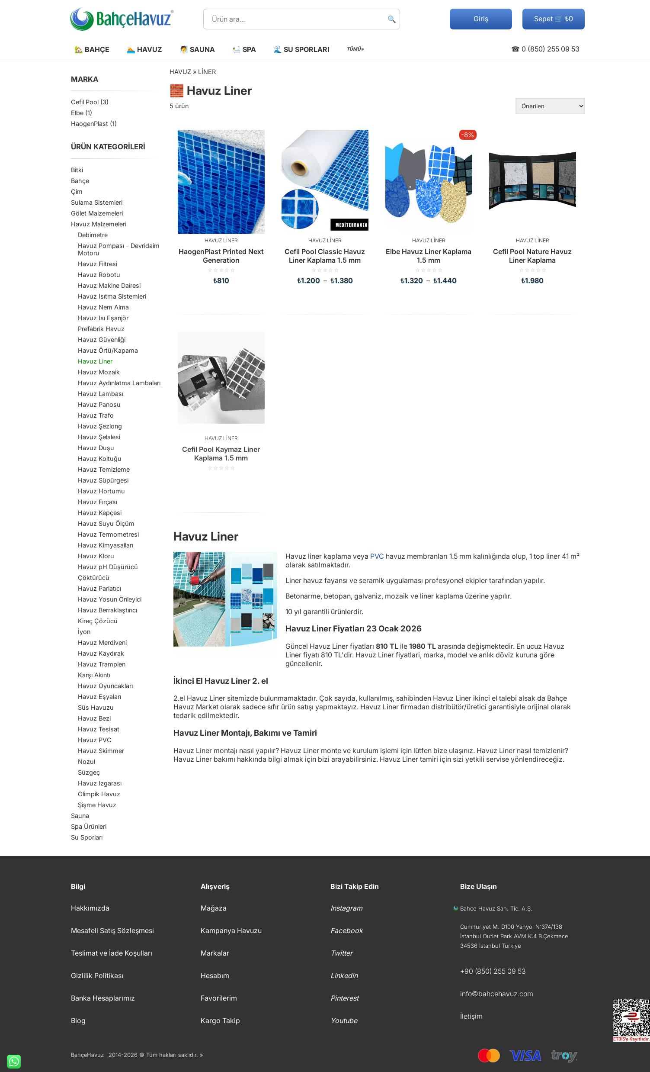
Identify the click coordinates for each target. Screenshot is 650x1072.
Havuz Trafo (96, 415)
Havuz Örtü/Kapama (108, 350)
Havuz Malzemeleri (98, 224)
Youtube (343, 1020)
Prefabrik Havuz (101, 328)
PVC (377, 556)
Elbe (77, 112)
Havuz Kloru (96, 556)
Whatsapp (10, 1061)
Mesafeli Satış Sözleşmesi (112, 930)
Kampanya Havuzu (231, 930)
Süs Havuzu (96, 707)
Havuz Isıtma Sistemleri (112, 296)
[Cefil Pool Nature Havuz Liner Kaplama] (532, 207)
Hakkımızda (90, 908)
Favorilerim (219, 998)
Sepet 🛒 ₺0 (553, 18)
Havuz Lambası (100, 393)
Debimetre (93, 234)
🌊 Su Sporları (301, 49)
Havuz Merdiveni (102, 642)
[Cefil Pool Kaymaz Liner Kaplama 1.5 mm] (221, 399)
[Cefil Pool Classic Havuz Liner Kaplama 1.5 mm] (325, 207)
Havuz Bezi (94, 718)
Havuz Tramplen (101, 664)
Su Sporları (86, 837)
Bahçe (80, 180)
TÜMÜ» (355, 49)
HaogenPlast (89, 123)
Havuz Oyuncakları (105, 685)
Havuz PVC (95, 740)
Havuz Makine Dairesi (109, 285)
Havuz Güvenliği (101, 339)
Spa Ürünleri (88, 826)
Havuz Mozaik (99, 372)
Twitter (341, 953)
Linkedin (344, 975)
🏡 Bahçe (91, 49)
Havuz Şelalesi (99, 437)
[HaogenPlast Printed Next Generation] (221, 207)
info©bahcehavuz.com (496, 993)
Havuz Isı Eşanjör (103, 318)
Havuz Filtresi (97, 263)
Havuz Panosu (99, 404)
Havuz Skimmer (101, 750)
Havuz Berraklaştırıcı (107, 610)
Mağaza (214, 908)
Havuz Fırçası (97, 501)
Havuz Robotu (99, 274)
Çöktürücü (93, 577)
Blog (78, 1020)
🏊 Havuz (144, 49)
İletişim (471, 1016)
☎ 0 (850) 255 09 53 (545, 49)
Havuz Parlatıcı (99, 588)
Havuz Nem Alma (103, 307)
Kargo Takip (220, 1020)
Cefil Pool (85, 102)
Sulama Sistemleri (96, 202)
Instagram (346, 908)
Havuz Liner (95, 361)
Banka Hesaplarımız (103, 998)
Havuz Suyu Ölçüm (106, 523)
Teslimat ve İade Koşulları (111, 953)
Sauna (80, 815)
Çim (77, 191)
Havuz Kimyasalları (105, 545)
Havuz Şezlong (100, 426)
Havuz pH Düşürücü (108, 566)
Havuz (180, 71)
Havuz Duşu (96, 447)
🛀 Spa (244, 49)
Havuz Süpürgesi (103, 480)
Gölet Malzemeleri (97, 213)
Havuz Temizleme (104, 469)
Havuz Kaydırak (101, 653)
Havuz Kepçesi (100, 512)
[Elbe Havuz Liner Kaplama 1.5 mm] (429, 207)
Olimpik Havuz (99, 794)
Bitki (77, 170)
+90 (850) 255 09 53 (493, 971)
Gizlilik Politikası (97, 975)
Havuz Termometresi (108, 534)
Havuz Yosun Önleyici (109, 599)
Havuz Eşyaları (99, 696)
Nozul (86, 761)
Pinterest (344, 998)
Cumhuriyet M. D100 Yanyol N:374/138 (511, 926)
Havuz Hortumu (101, 491)
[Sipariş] (550, 106)
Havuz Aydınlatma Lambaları (119, 382)
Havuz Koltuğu (100, 458)
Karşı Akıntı (94, 675)
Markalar (215, 953)
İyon (84, 631)
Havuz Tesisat (98, 729)
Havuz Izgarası (100, 783)
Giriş (481, 18)
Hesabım (215, 975)
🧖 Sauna (197, 49)
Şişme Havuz (97, 804)
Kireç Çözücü (98, 621)
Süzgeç (89, 772)
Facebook (346, 930)
